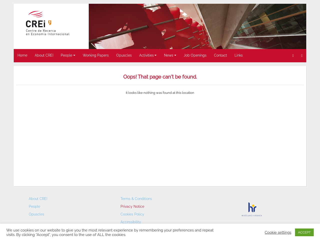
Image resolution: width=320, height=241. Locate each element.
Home (22, 55)
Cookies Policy (132, 214)
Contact (220, 55)
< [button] (95, 25)
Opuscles (124, 55)
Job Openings (195, 55)
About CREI (44, 55)
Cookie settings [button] (278, 232)
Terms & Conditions (136, 199)
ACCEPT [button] (304, 232)
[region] (197, 26)
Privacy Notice (132, 206)
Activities (146, 55)
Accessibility (130, 222)
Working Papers (96, 55)
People (66, 55)
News (168, 55)
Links (238, 55)
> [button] (300, 25)
